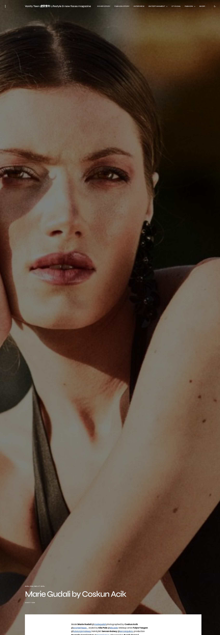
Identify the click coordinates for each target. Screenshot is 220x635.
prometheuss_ (80, 627)
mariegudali (100, 624)
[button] (5, 6)
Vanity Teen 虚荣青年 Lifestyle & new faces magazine (58, 6)
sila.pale (114, 627)
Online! (33, 586)
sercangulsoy (126, 631)
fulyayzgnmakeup (82, 631)
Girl (27, 586)
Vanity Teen (30, 602)
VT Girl (41, 586)
